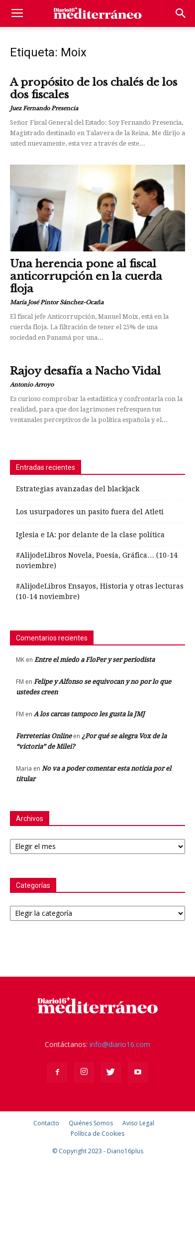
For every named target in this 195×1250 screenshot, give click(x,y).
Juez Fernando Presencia (44, 108)
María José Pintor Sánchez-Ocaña (56, 302)
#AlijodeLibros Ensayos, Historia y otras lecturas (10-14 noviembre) (100, 591)
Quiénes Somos (91, 1123)
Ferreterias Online (44, 736)
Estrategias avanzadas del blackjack (77, 489)
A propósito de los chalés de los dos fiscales (93, 88)
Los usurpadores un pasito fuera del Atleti (90, 512)
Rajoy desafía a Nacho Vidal (85, 371)
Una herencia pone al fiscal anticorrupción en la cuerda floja (86, 276)
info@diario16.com (120, 1044)
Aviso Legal (138, 1123)
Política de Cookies (97, 1133)
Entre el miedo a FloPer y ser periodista (94, 659)
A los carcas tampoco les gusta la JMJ (89, 714)
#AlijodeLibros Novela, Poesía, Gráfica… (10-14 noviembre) (97, 560)
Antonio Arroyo (32, 384)
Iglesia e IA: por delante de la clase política (90, 535)
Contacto (46, 1123)
